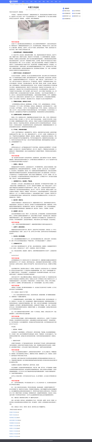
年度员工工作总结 (13, 431)
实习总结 (60, 2)
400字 (21, 4)
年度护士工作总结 (13, 428)
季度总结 (48, 2)
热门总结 (23, 2)
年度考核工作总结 (13, 417)
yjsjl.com (48, 440)
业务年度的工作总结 (14, 420)
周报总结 (44, 2)
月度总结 (40, 2)
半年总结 (52, 2)
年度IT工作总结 (12, 414)
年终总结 (31, 2)
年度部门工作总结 (13, 425)
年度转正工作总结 (13, 433)
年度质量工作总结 (13, 423)
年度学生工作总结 (13, 436)
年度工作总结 (67, 10)
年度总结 (35, 2)
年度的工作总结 (13, 412)
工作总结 (12, 4)
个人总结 (27, 2)
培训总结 (56, 2)
